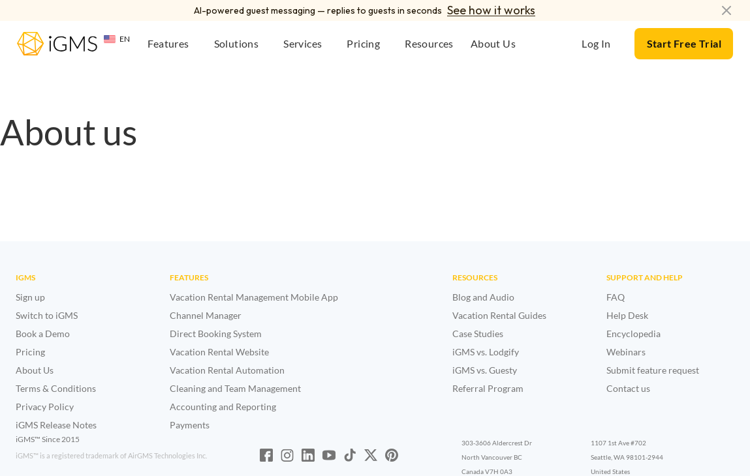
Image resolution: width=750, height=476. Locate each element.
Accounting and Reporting (223, 406)
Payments (190, 424)
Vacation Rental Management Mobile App (254, 297)
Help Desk (627, 315)
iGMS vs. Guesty (484, 370)
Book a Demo (43, 333)
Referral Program (487, 388)
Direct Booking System (216, 333)
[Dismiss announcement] (726, 10)
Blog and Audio (483, 297)
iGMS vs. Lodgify (485, 351)
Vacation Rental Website (219, 351)
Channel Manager (206, 315)
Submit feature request (652, 370)
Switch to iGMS (47, 315)
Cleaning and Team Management (235, 388)
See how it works (491, 10)
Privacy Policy (45, 406)
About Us (35, 370)
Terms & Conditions (56, 388)
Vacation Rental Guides (499, 315)
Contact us (628, 388)
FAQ (615, 297)
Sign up (30, 297)
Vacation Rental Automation (227, 370)
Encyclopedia (633, 333)
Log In (596, 43)
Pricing (30, 351)
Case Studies (477, 333)
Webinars (626, 351)
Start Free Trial (684, 43)
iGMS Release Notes (56, 424)
